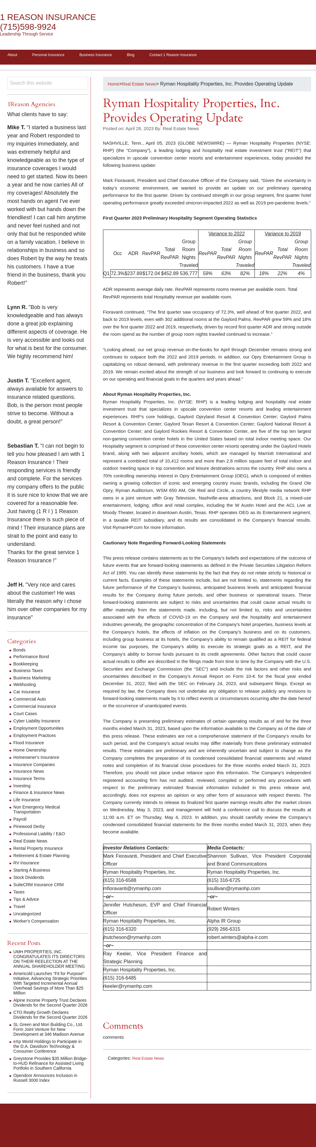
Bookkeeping (27, 665)
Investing (23, 787)
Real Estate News (150, 1059)
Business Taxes (30, 672)
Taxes (19, 893)
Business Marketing (34, 679)
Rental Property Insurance (41, 850)
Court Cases (26, 715)
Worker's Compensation (39, 923)
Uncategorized (29, 915)
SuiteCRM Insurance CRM (42, 886)
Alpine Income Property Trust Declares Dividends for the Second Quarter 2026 (50, 1011)
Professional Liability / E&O (42, 835)
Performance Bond (33, 658)
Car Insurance (28, 693)
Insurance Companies (37, 766)
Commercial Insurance (37, 708)
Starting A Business (34, 872)
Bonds (20, 651)
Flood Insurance (30, 744)
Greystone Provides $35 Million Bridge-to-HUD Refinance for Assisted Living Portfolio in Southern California (46, 1087)
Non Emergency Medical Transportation (39, 811)
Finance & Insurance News (42, 794)
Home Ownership (32, 752)
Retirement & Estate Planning (45, 857)
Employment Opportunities (42, 730)
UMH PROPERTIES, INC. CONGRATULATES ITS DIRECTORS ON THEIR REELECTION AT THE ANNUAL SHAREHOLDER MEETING (48, 963)
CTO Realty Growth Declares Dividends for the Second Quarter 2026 (49, 1028)
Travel (20, 908)
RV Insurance (28, 864)
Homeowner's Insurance (39, 759)
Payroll (20, 821)
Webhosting (26, 686)
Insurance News (30, 773)
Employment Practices (37, 737)
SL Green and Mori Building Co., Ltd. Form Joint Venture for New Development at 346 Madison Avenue (48, 1048)
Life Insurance (28, 801)
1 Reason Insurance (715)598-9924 (54, 22)
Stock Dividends (30, 879)
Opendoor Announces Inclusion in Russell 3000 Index (49, 1104)
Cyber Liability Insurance (39, 722)
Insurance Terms (31, 780)
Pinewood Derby (31, 828)
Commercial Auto (31, 701)
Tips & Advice (27, 901)
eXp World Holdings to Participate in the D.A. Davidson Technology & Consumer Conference (50, 1067)
